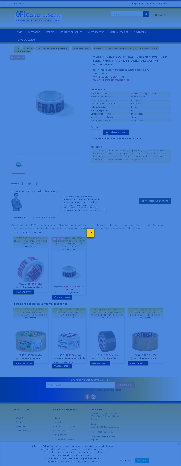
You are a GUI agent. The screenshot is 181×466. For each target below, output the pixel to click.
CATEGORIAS (34, 32)
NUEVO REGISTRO (95, 32)
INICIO (19, 32)
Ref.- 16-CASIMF (69, 249)
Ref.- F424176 (69, 318)
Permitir (142, 460)
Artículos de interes (71, 32)
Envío (57, 418)
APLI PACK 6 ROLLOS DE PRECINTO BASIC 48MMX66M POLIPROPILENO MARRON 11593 (107, 312)
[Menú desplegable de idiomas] (19, 3)
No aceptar (126, 460)
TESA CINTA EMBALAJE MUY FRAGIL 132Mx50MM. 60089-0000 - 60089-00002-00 (30, 241)
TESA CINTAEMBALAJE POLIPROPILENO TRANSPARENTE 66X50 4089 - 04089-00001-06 (145, 312)
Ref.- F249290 (30, 246)
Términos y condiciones (65, 426)
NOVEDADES (140, 32)
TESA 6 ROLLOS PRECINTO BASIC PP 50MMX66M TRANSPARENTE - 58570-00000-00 (68, 312)
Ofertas (18, 422)
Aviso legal (59, 422)
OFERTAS (50, 32)
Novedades (20, 426)
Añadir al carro (115, 133)
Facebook (87, 397)
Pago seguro (60, 434)
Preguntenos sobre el (155, 201)
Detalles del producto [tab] (43, 217)
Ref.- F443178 (107, 318)
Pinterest (37, 183)
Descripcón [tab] (20, 217)
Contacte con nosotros (156, 3)
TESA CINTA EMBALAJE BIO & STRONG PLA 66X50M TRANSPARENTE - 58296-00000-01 (30, 312)
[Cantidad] (94, 132)
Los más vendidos (23, 430)
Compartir (22, 183)
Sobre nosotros (61, 430)
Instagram (93, 397)
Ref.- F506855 (30, 318)
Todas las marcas (25, 39)
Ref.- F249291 (145, 318)
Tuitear (29, 183)
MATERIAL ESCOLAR (119, 32)
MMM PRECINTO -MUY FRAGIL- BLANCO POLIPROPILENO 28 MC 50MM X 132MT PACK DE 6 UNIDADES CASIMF (69, 242)
